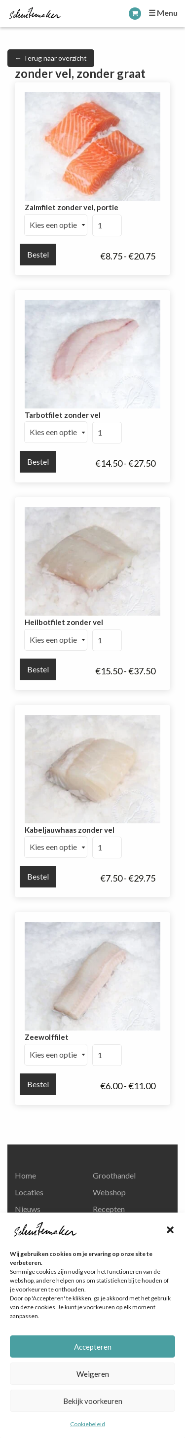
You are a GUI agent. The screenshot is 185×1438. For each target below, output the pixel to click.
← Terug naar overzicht (51, 58)
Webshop (109, 1192)
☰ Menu (163, 12)
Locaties (29, 1192)
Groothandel (114, 1175)
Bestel (38, 254)
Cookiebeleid (87, 1424)
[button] (170, 1230)
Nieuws (27, 1209)
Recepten (109, 1209)
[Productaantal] (107, 225)
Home (25, 1175)
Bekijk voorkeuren (92, 1401)
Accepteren (92, 1346)
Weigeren (92, 1373)
